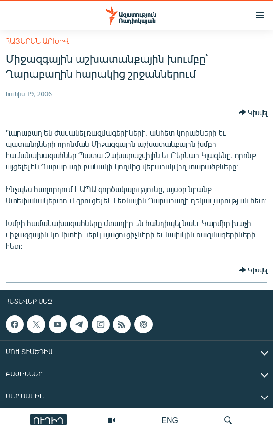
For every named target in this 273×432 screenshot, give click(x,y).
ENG (170, 419)
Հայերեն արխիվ (37, 40)
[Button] (253, 112)
